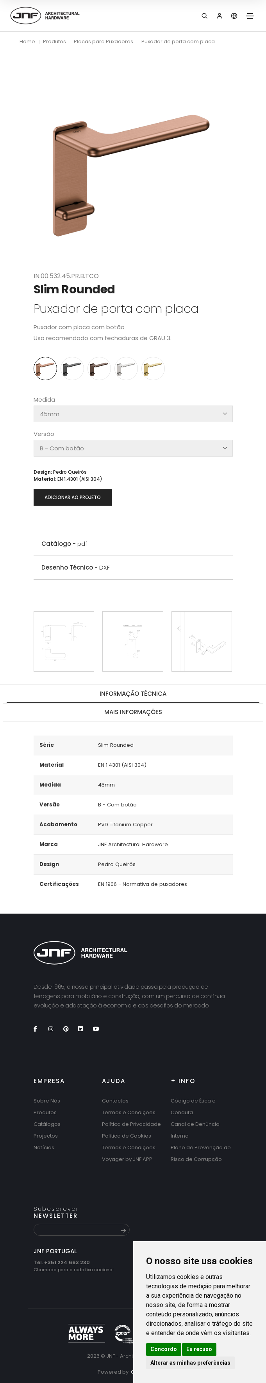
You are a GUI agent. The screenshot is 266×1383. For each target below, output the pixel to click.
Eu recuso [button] (199, 1349)
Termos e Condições (128, 1112)
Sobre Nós (47, 1100)
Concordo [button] (163, 1349)
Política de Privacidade (131, 1124)
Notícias (44, 1147)
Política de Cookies (126, 1136)
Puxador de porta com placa (178, 41)
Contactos (115, 1100)
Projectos (46, 1136)
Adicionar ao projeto (73, 497)
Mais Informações (133, 712)
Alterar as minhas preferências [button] (190, 1363)
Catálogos (47, 1124)
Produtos (45, 1112)
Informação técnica (133, 694)
